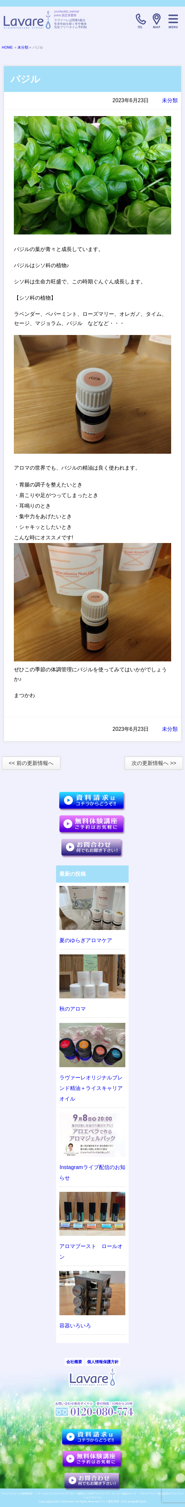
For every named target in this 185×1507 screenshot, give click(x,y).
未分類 (22, 47)
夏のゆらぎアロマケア (85, 940)
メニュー (173, 21)
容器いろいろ (75, 1325)
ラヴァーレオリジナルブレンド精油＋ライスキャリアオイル (91, 1088)
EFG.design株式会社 (134, 1501)
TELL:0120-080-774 (140, 21)
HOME (7, 47)
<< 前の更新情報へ (31, 763)
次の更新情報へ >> (154, 763)
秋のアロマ (72, 1009)
